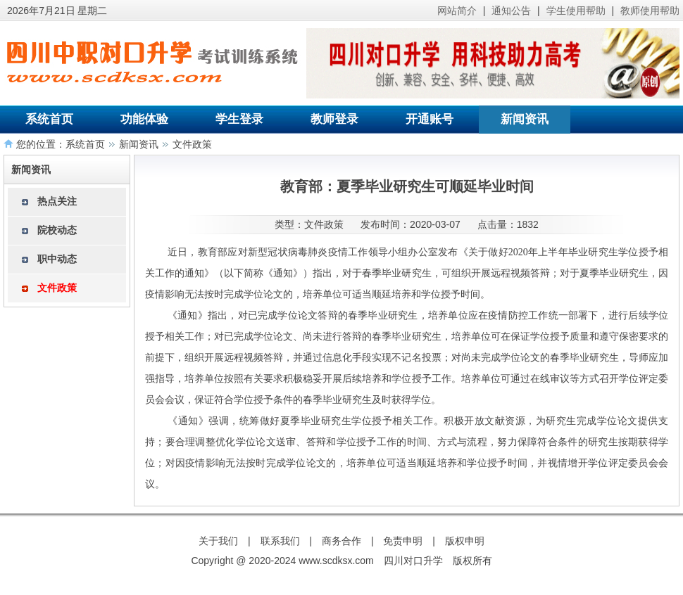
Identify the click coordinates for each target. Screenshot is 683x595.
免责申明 (402, 540)
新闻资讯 (525, 119)
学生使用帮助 (576, 10)
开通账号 (429, 119)
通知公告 (511, 10)
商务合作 (341, 540)
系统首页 (49, 119)
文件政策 (192, 144)
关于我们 (218, 540)
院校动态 (57, 230)
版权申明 (464, 540)
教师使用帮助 (649, 10)
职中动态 (57, 258)
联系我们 (280, 540)
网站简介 (457, 10)
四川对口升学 (413, 560)
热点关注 (57, 201)
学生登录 (239, 119)
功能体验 (144, 119)
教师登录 (334, 119)
